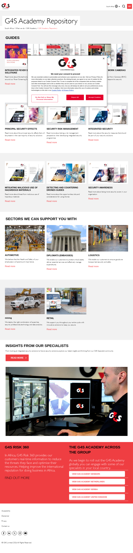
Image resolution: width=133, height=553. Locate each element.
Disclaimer (5, 516)
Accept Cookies (95, 97)
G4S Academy (31, 28)
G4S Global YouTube (25, 533)
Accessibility (6, 511)
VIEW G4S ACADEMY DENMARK (86, 474)
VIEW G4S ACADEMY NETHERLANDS (88, 482)
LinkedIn (9, 533)
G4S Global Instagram (20, 533)
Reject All (75, 97)
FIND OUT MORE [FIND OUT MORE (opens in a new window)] (17, 478)
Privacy (4, 521)
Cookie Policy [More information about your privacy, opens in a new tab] (56, 90)
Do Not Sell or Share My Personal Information (44, 98)
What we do (20, 28)
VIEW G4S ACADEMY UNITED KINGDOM (89, 497)
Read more (10, 84)
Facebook (4, 533)
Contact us (5, 526)
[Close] (104, 58)
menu (129, 6)
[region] (67, 81)
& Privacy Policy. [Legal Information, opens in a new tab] (68, 90)
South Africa (9, 28)
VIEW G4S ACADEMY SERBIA (85, 489)
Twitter (14, 533)
